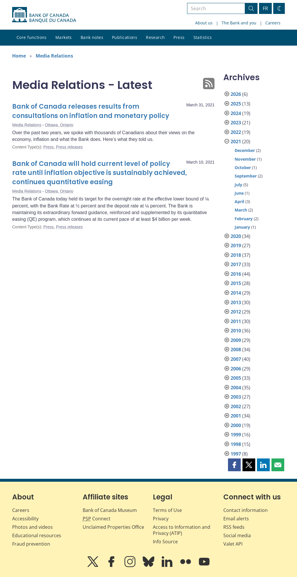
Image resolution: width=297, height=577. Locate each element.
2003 (236, 397)
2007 (236, 359)
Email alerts (236, 518)
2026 (236, 94)
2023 (236, 122)
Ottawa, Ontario (59, 125)
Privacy (161, 518)
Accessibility (25, 518)
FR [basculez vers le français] (265, 8)
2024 (236, 113)
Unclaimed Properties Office (113, 527)
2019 (236, 245)
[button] (234, 464)
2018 (236, 255)
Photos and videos (32, 527)
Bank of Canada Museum (110, 510)
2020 (236, 236)
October (243, 167)
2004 (236, 387)
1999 (236, 434)
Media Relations (54, 56)
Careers (272, 23)
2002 (236, 406)
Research (155, 37)
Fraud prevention (31, 544)
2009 (236, 340)
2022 (236, 132)
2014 (236, 293)
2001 (236, 416)
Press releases (69, 147)
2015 (236, 283)
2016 (236, 274)
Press (178, 37)
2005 (236, 378)
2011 (236, 321)
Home (19, 56)
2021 (236, 141)
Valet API (232, 544)
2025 (236, 104)
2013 (236, 302)
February (244, 218)
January (242, 227)
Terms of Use (167, 510)
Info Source (165, 541)
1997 (236, 454)
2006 (236, 368)
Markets (63, 37)
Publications (124, 37)
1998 (236, 444)
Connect (97, 518)
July (238, 184)
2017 (236, 264)
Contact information (245, 510)
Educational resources (36, 535)
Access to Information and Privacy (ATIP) (181, 530)
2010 (236, 330)
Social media (237, 535)
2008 (236, 349)
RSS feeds (234, 527)
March (241, 210)
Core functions (32, 37)
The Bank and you (239, 23)
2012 (236, 312)
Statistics (202, 37)
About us (204, 23)
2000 (236, 425)
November (245, 159)
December (245, 150)
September (246, 176)
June (239, 193)
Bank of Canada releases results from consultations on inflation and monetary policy (90, 111)
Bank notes (92, 37)
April (239, 201)
